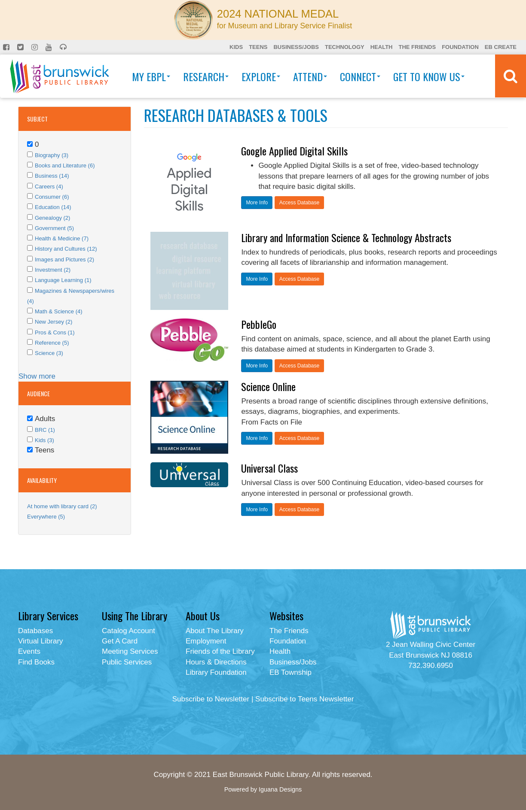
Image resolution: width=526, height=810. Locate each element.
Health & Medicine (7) (62, 238)
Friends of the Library (220, 651)
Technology (344, 47)
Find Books (36, 662)
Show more (36, 376)
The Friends (417, 47)
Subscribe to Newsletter (211, 699)
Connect (360, 76)
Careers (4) (49, 186)
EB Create (501, 47)
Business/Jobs (295, 47)
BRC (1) (45, 430)
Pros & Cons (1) (54, 332)
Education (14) (53, 207)
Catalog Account (128, 631)
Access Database (299, 203)
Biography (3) (51, 155)
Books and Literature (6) (65, 165)
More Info (257, 203)
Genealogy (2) (52, 218)
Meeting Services (130, 651)
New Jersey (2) (53, 322)
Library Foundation (216, 672)
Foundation (460, 47)
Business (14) (52, 176)
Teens (258, 47)
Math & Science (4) (59, 311)
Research (206, 76)
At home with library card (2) (62, 506)
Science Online (268, 386)
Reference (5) (52, 343)
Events (29, 651)
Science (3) (49, 353)
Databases (35, 631)
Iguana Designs (280, 789)
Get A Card (120, 641)
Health (381, 47)
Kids (236, 47)
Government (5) (54, 228)
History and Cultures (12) (66, 249)
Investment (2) (52, 270)
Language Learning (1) (63, 280)
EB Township (290, 672)
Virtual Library (40, 641)
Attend (310, 76)
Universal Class (269, 468)
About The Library (215, 631)
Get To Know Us (429, 76)
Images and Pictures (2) (64, 259)
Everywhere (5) (46, 516)
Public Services (127, 662)
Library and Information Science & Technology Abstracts (346, 237)
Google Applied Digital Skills (294, 150)
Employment (206, 641)
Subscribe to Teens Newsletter (304, 699)
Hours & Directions (216, 662)
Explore (261, 76)
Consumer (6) (52, 197)
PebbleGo (258, 324)
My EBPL (151, 76)
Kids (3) (44, 440)
